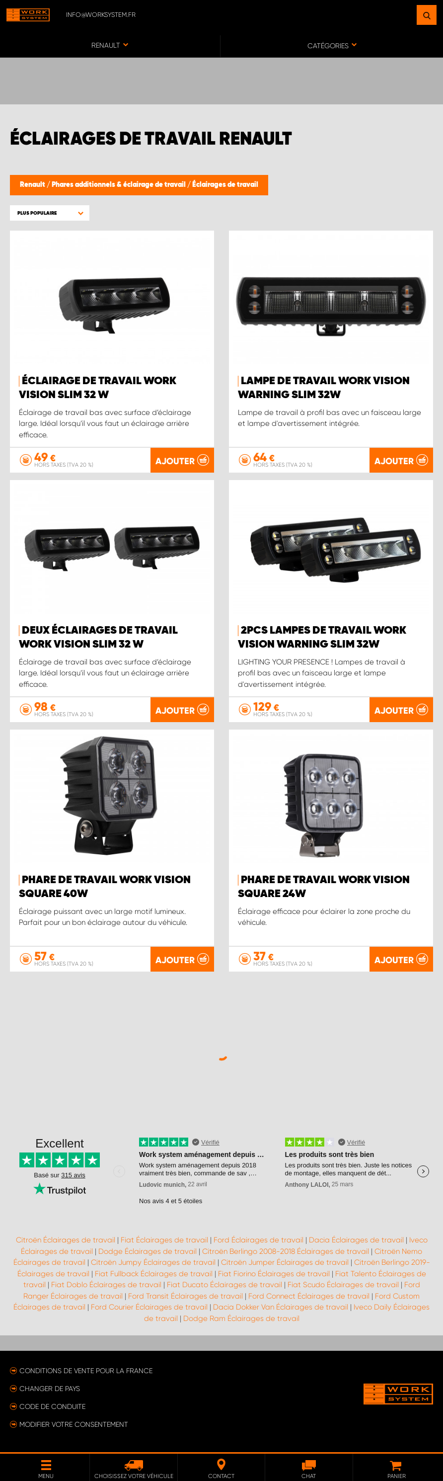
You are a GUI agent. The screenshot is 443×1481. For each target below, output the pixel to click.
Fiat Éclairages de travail (164, 1239)
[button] (49, 213)
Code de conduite (52, 1406)
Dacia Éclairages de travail (356, 1239)
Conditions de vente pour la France (85, 1371)
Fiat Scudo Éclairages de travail (343, 1284)
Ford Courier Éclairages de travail (149, 1307)
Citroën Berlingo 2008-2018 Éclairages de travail (285, 1251)
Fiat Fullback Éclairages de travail (154, 1273)
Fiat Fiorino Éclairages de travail (274, 1273)
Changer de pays (49, 1389)
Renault (33, 184)
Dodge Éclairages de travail (147, 1251)
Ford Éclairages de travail (258, 1239)
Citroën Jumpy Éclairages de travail (153, 1262)
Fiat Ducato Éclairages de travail (224, 1284)
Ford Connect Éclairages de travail (308, 1296)
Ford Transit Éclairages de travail (185, 1296)
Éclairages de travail (225, 184)
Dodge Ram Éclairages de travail (241, 1318)
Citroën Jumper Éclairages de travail (285, 1262)
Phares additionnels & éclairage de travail (119, 184)
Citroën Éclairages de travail (65, 1239)
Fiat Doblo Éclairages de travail (106, 1284)
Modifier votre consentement (73, 1424)
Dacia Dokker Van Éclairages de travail (280, 1307)
